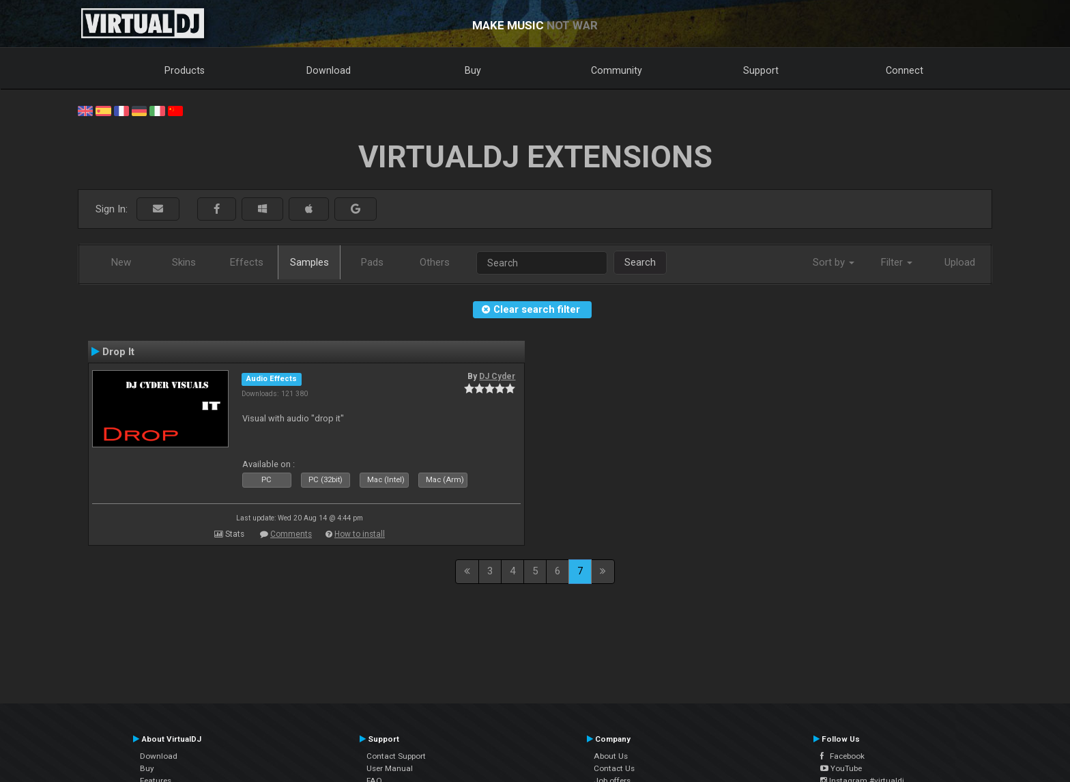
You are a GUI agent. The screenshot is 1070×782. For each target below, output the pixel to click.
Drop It (118, 352)
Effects (246, 262)
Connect (904, 70)
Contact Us (614, 768)
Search (640, 262)
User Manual (389, 768)
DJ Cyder (497, 376)
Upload (959, 262)
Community (616, 70)
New (121, 262)
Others (435, 262)
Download (328, 70)
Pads (372, 262)
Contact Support (396, 756)
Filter (896, 262)
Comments (291, 534)
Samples (309, 262)
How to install (359, 534)
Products (184, 70)
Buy (473, 70)
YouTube (841, 768)
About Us (611, 756)
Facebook (842, 756)
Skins (184, 262)
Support (761, 70)
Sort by (833, 262)
